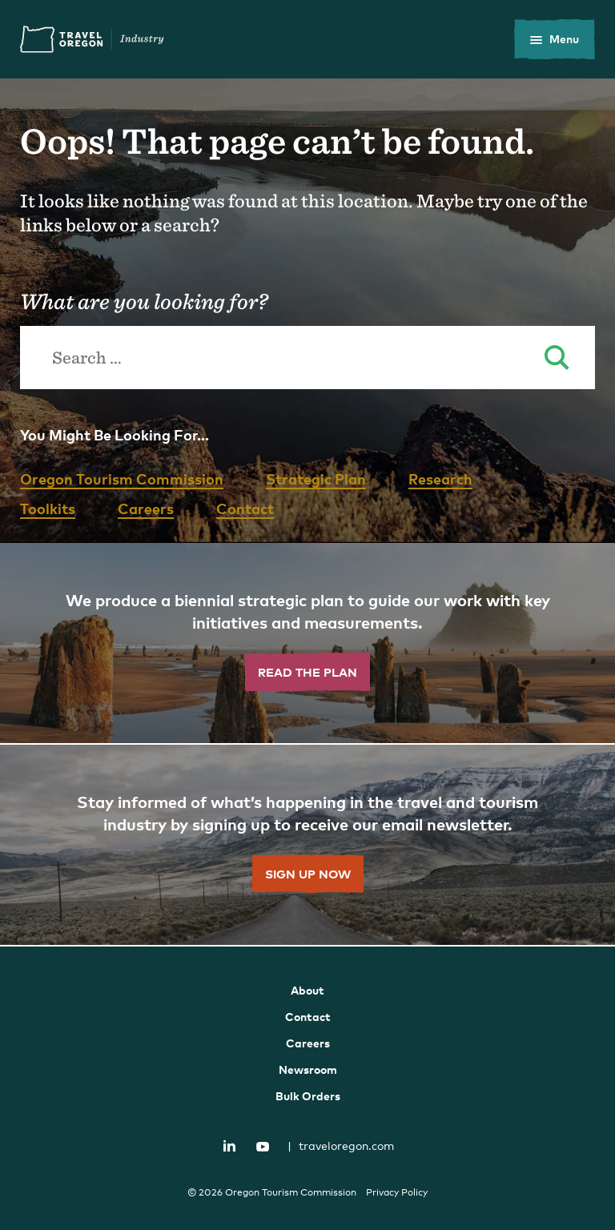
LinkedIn (230, 1145)
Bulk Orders (307, 1096)
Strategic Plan (316, 478)
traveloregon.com (340, 1145)
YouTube (263, 1147)
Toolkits (47, 508)
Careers (146, 508)
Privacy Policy (397, 1192)
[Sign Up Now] (307, 846)
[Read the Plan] (307, 644)
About (307, 990)
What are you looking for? (143, 301)
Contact (245, 508)
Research (440, 478)
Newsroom (308, 1069)
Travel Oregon (92, 39)
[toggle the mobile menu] (554, 39)
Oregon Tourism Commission (121, 478)
